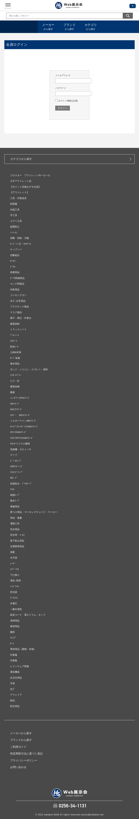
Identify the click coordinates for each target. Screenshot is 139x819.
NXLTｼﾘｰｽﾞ (16, 409)
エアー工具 (16, 221)
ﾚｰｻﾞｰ (13, 563)
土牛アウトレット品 (20, 181)
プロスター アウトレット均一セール (30, 175)
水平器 (13, 557)
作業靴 (13, 660)
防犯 (12, 700)
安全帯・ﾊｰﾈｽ (17, 535)
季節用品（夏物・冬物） (23, 649)
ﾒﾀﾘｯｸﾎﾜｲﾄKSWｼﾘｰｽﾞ (21, 438)
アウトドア (16, 694)
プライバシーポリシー (23, 760)
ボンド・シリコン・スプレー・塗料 (29, 369)
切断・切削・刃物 (19, 238)
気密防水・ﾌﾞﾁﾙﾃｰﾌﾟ (21, 483)
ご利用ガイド (18, 746)
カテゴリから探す (21, 158)
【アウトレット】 (19, 192)
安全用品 (15, 529)
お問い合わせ (18, 767)
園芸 (12, 632)
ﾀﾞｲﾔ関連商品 (17, 278)
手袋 (12, 683)
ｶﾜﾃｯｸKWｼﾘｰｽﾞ (18, 432)
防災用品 (15, 706)
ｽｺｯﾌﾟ (13, 637)
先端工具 (15, 209)
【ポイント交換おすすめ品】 (25, 186)
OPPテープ (16, 466)
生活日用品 (16, 677)
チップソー (16, 249)
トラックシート (18, 329)
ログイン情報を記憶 (66, 100)
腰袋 (12, 392)
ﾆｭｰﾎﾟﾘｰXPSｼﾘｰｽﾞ (20, 398)
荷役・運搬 (16, 518)
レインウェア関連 (19, 666)
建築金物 (15, 386)
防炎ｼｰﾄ (14, 346)
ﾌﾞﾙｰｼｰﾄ (14, 335)
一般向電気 (16, 609)
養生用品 (15, 363)
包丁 (12, 689)
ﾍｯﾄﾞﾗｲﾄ (14, 586)
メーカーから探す (21, 733)
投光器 (13, 592)
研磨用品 (15, 272)
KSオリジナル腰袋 (20, 443)
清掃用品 (15, 620)
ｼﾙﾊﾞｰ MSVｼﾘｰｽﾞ (20, 415)
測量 (12, 552)
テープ (13, 455)
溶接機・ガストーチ (20, 449)
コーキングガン (18, 295)
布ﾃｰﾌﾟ (14, 477)
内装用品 (15, 289)
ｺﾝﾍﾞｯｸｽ (14, 569)
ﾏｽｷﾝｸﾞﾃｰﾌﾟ (16, 472)
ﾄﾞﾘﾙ (12, 266)
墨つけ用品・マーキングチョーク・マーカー (33, 512)
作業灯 (13, 603)
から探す (48, 26)
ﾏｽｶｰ (12, 489)
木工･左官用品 (18, 301)
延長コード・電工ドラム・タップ (27, 614)
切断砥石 (15, 255)
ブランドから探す (21, 739)
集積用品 (15, 626)
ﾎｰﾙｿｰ (13, 261)
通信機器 (15, 672)
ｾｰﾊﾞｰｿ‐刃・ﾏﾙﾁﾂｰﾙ (20, 243)
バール (13, 232)
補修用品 (15, 506)
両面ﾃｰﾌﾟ (15, 495)
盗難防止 (15, 226)
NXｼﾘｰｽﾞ (15, 403)
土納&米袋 (15, 352)
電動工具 (15, 523)
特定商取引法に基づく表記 (26, 753)
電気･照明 (15, 580)
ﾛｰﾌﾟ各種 (15, 358)
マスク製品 (16, 312)
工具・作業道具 (18, 198)
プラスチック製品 (19, 306)
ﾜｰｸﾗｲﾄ (14, 597)
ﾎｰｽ (12, 643)
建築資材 (15, 323)
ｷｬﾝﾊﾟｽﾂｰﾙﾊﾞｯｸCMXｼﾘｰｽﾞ (24, 426)
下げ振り (15, 575)
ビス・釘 (15, 381)
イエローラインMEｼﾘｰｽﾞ (23, 420)
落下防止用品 (17, 540)
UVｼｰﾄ (13, 340)
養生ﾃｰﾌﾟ (15, 500)
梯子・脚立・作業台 (20, 318)
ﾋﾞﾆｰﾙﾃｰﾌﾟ (16, 460)
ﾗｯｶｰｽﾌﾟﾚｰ (16, 375)
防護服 (13, 203)
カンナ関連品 (17, 283)
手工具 (13, 215)
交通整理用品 (17, 546)
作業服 (13, 655)
